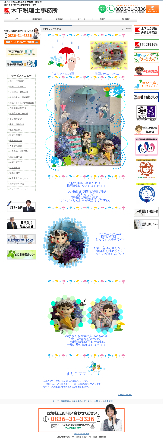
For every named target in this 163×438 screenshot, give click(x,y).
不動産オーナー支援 (18, 113)
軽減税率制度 (15, 135)
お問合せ (98, 401)
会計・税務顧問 (16, 81)
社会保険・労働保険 (18, 151)
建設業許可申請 (16, 184)
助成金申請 (14, 167)
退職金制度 (14, 173)
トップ (56, 401)
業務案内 (77, 401)
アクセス (88, 401)
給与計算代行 (15, 162)
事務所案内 (66, 401)
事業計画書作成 (16, 124)
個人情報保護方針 (81, 433)
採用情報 (108, 401)
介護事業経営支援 (17, 108)
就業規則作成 (15, 157)
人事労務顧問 (15, 146)
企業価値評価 (15, 140)
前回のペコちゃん (106, 73)
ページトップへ (125, 394)
